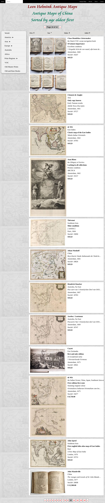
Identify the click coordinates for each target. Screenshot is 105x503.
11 (74, 500)
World (6, 33)
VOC (6, 63)
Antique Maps (82, 1)
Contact (102, 1)
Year (49, 33)
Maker (67, 33)
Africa (6, 54)
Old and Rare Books (12, 71)
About (96, 1)
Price (32, 33)
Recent (90, 1)
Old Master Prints (11, 67)
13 (81, 500)
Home (2, 1)
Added (87, 33)
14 (84, 500)
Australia (8, 50)
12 (78, 500)
